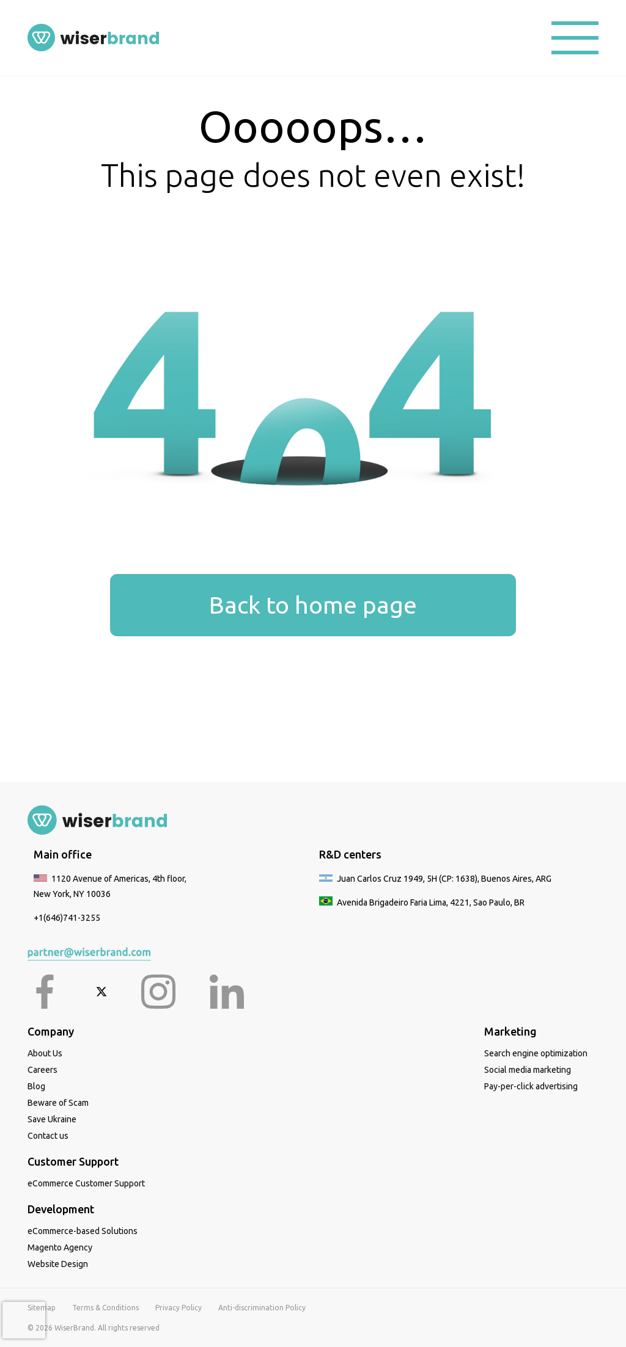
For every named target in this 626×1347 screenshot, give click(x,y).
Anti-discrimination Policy (262, 1308)
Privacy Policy (178, 1308)
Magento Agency (60, 1247)
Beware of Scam (58, 1103)
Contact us (48, 1136)
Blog (36, 1086)
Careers (42, 1070)
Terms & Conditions (105, 1308)
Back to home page (313, 605)
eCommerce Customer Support (86, 1183)
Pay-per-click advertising (531, 1086)
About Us (45, 1053)
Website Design (58, 1264)
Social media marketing (527, 1070)
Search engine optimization (535, 1053)
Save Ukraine (52, 1119)
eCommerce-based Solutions (83, 1231)
